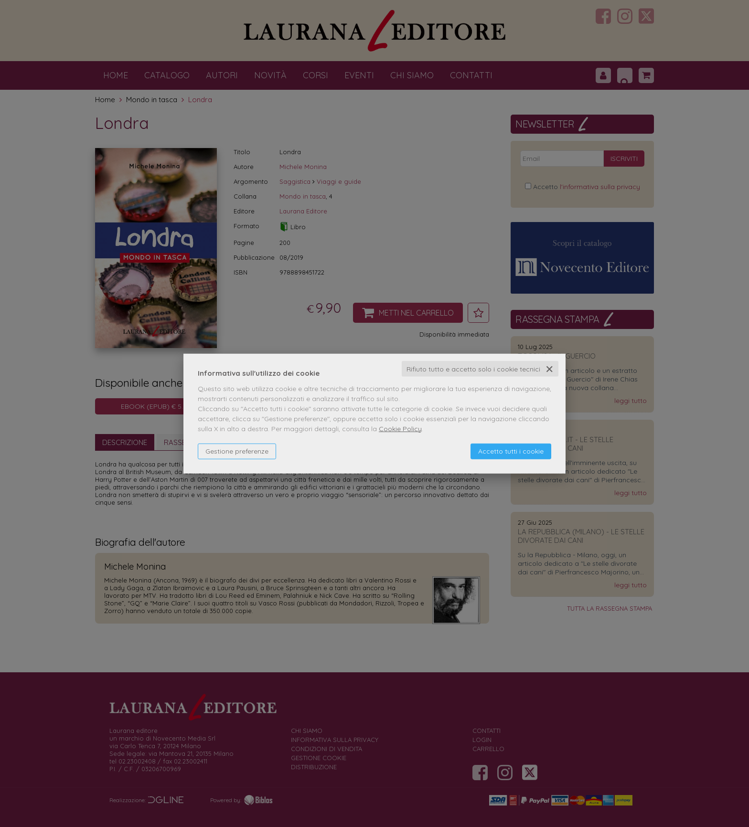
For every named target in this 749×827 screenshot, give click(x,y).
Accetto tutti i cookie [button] (511, 450)
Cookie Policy (400, 428)
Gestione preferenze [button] (236, 450)
